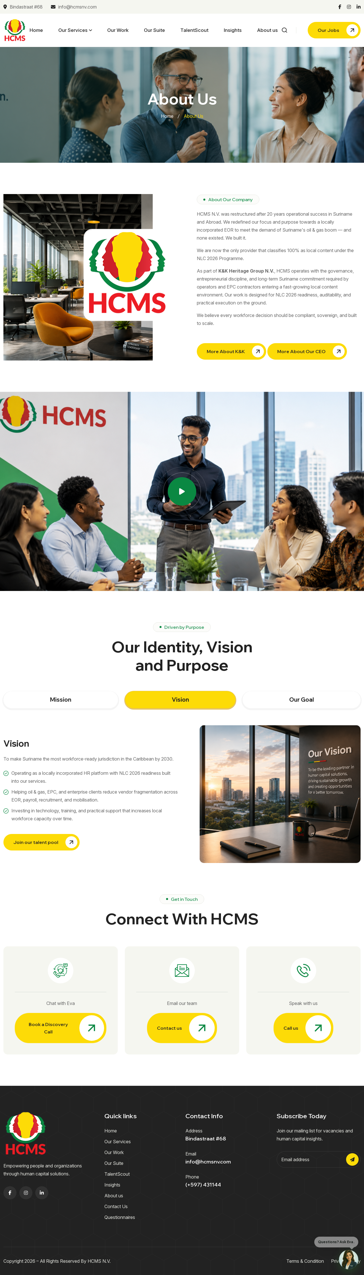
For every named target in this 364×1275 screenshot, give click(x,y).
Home (36, 30)
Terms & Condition (305, 1261)
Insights (233, 30)
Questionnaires (119, 1217)
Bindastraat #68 (23, 7)
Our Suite (154, 30)
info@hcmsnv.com (74, 7)
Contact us (186, 1028)
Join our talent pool (45, 842)
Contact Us (116, 1206)
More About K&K (235, 351)
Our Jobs (338, 30)
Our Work (118, 30)
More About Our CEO (311, 351)
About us (267, 30)
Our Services (73, 30)
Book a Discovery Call (66, 1028)
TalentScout (194, 30)
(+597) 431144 (203, 1184)
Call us (307, 1028)
